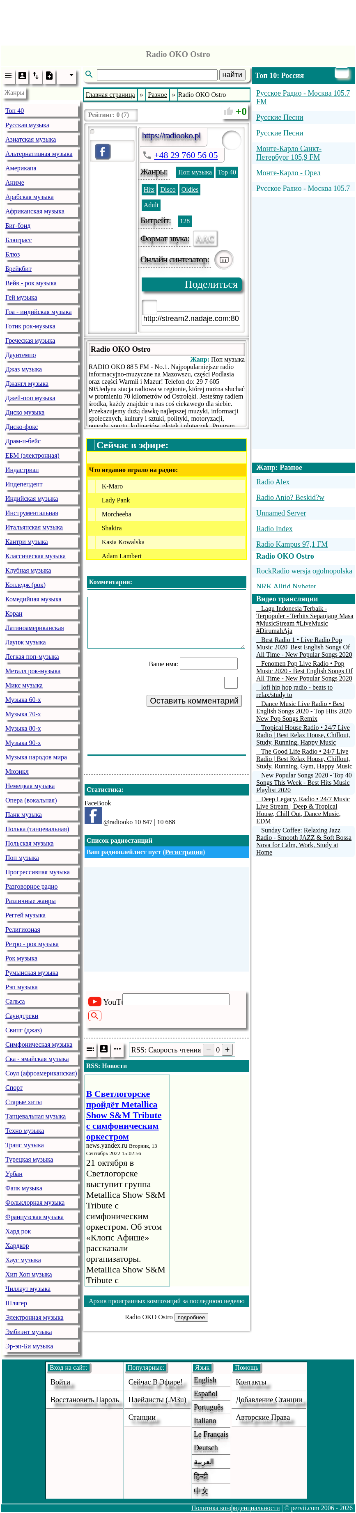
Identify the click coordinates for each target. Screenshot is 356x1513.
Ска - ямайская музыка (37, 1058)
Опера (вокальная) (31, 800)
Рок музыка (21, 958)
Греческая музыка (30, 340)
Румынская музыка (31, 972)
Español (206, 1393)
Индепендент (23, 484)
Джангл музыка (26, 383)
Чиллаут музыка (28, 1288)
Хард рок (18, 1231)
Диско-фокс (21, 426)
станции (142, 1417)
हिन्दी (201, 1476)
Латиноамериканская (34, 627)
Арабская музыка (29, 196)
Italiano (205, 1421)
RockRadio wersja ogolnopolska (304, 571)
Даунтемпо (20, 354)
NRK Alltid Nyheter (286, 586)
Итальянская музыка (34, 527)
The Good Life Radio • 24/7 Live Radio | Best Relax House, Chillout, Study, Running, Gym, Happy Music (304, 759)
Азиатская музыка (30, 139)
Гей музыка (21, 297)
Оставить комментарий (194, 700)
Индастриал (22, 469)
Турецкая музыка (29, 1159)
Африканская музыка (34, 211)
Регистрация (184, 851)
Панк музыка (23, 814)
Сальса (15, 1001)
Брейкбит (18, 268)
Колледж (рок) (25, 584)
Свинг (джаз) (23, 1030)
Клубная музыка (28, 570)
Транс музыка (24, 1145)
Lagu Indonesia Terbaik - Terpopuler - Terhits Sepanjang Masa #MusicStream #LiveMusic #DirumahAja (305, 619)
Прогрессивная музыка (37, 872)
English (205, 1380)
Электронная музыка (34, 1317)
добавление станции (269, 1400)
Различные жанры (30, 900)
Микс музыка (24, 685)
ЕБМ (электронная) (32, 455)
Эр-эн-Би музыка (29, 1346)
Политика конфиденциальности (235, 1507)
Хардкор (17, 1245)
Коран (14, 613)
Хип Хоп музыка (28, 1274)
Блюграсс (18, 239)
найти (232, 75)
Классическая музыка (35, 555)
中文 (201, 1491)
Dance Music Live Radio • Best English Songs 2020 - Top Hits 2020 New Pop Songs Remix (303, 711)
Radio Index (274, 529)
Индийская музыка (31, 498)
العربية (204, 1462)
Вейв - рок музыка (31, 283)
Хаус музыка (23, 1259)
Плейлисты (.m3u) (157, 1400)
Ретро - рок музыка (32, 943)
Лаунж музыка (25, 642)
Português (208, 1407)
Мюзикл (17, 771)
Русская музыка (27, 124)
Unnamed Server (281, 513)
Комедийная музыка (33, 599)
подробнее (191, 1317)
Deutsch (206, 1448)
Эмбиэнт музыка (28, 1331)
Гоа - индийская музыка (38, 311)
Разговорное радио (31, 886)
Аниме (14, 182)
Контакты (251, 1382)
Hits (149, 189)
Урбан (14, 1173)
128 (185, 221)
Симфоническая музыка (38, 1044)
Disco (167, 189)
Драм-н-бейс (23, 441)
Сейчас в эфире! (156, 1382)
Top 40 (227, 172)
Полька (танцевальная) (37, 828)
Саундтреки (21, 1015)
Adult (151, 205)
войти (60, 1382)
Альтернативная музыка (39, 153)
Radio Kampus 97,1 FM (292, 544)
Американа (21, 168)
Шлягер (16, 1303)
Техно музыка (24, 1130)
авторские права (263, 1417)
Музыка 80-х (23, 728)
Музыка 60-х (23, 699)
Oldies (190, 189)
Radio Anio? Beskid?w (290, 497)
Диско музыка (24, 412)
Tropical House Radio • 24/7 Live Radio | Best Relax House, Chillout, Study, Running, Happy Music (303, 735)
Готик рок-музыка (30, 326)
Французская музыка (34, 1216)
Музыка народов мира (36, 757)
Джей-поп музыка (30, 397)
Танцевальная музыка (35, 1116)
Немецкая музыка (30, 785)
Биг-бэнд (17, 225)
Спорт (14, 1087)
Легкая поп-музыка (32, 656)
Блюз (12, 254)
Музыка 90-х (23, 742)
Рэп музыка (21, 986)
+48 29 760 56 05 (186, 155)
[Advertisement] (178, 20)
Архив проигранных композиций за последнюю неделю (167, 1301)
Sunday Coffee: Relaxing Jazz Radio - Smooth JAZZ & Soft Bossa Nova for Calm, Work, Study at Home (303, 841)
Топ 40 (14, 110)
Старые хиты (23, 1101)
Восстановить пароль (85, 1400)
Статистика (104, 789)
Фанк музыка (23, 1188)
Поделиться (211, 284)
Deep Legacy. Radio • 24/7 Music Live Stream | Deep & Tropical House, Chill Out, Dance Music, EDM (303, 810)
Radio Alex (273, 482)
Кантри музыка (26, 541)
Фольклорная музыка (34, 1202)
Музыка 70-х (23, 714)
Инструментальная (31, 512)
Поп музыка (22, 857)
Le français (211, 1434)
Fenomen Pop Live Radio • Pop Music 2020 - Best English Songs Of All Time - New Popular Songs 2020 (304, 671)
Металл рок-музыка (32, 670)
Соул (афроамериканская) (41, 1073)
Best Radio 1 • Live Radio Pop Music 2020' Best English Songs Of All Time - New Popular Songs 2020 (304, 647)
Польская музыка (29, 843)
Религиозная (22, 929)
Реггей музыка (25, 915)
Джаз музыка (23, 369)
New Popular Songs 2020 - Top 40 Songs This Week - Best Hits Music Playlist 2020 (304, 782)
